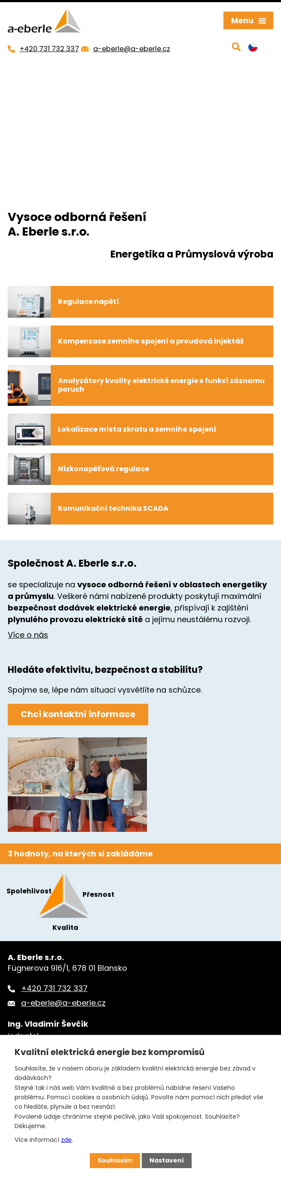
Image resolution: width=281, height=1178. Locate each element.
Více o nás (28, 634)
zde (66, 1139)
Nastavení (167, 1160)
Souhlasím (115, 1160)
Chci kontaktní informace (78, 714)
